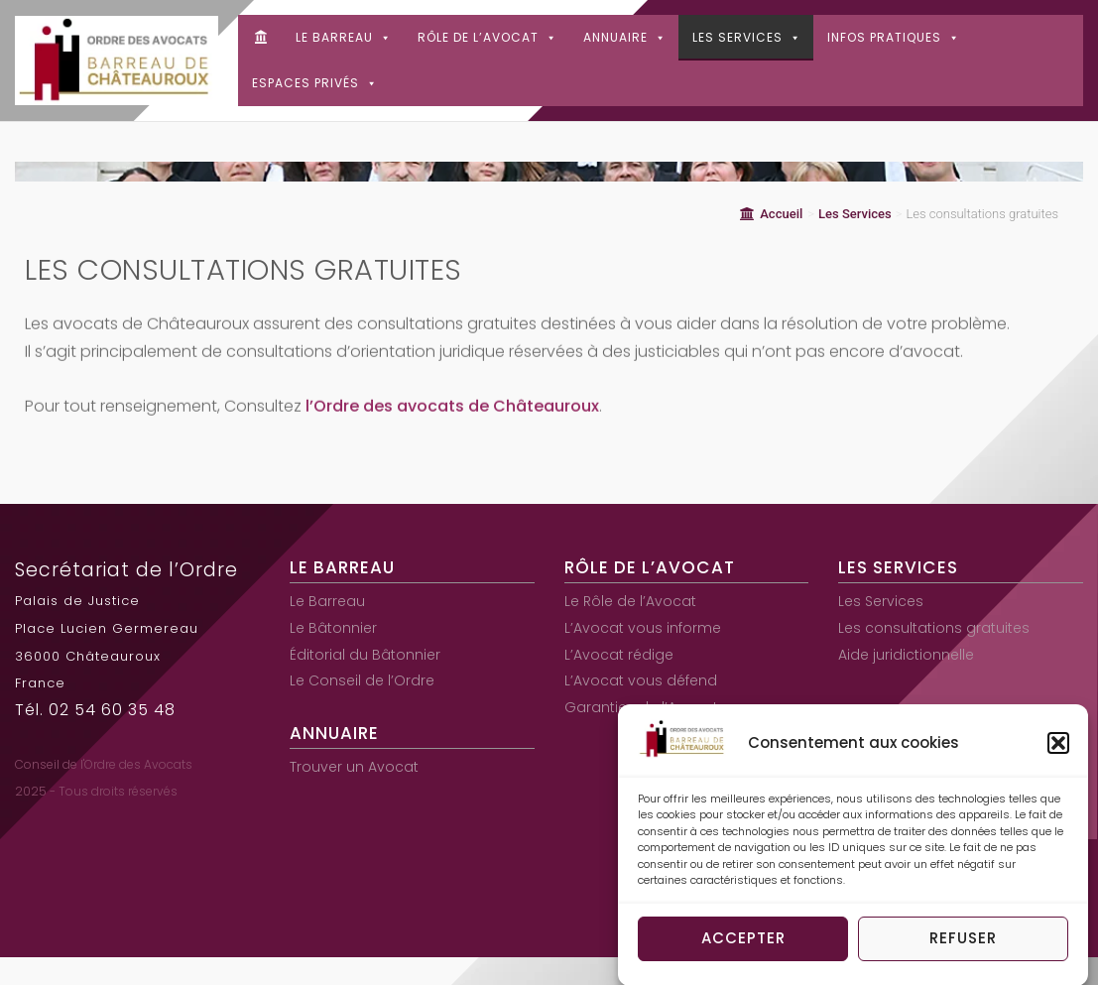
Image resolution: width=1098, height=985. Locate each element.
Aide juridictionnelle (906, 655)
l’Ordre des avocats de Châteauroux (452, 413)
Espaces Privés (315, 82)
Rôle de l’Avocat (487, 37)
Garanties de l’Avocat (641, 707)
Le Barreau (344, 37)
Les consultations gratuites (934, 628)
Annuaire (625, 37)
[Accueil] (260, 38)
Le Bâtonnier (333, 628)
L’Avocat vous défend (640, 680)
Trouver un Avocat (354, 767)
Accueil (771, 213)
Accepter (743, 943)
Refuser (963, 943)
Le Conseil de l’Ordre (362, 680)
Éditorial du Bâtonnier (365, 655)
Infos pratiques (893, 37)
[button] (1058, 749)
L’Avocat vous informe (642, 628)
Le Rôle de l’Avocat (630, 601)
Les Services (746, 37)
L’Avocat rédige (618, 655)
